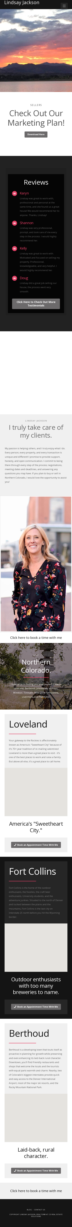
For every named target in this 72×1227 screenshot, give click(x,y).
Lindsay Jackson (21, 2)
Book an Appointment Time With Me (36, 844)
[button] (64, 6)
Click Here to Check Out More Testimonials (36, 303)
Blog (29, 1210)
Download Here (36, 134)
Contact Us (39, 1210)
